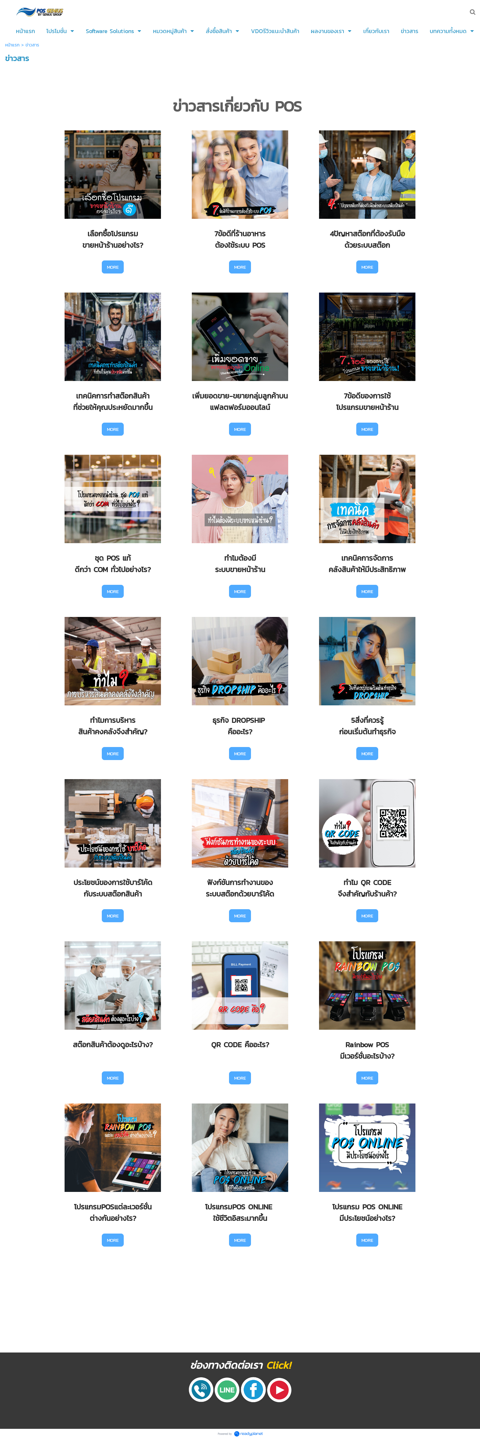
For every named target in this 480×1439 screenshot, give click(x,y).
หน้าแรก (12, 45)
